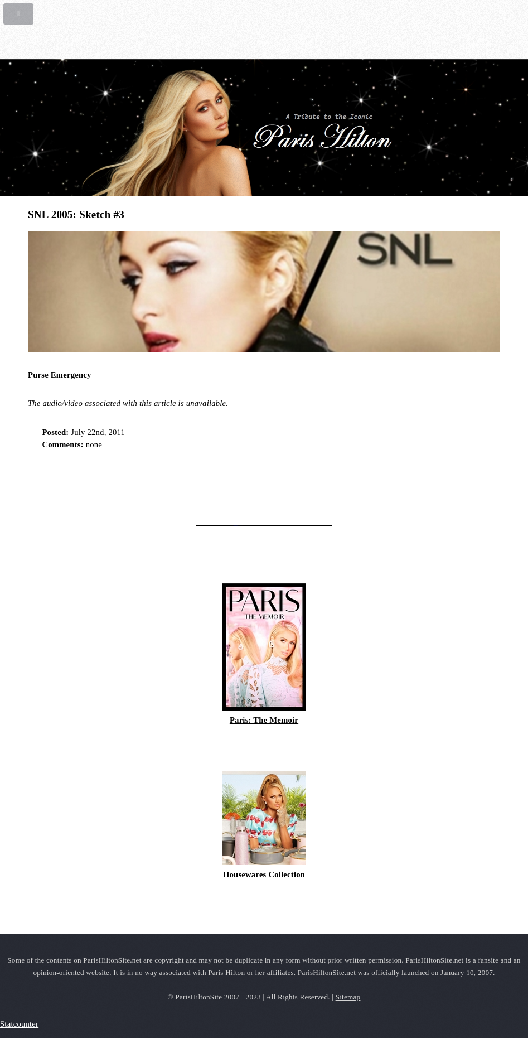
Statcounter (19, 1023)
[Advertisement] (158, 483)
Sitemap (348, 997)
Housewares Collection (264, 874)
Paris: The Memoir (264, 720)
